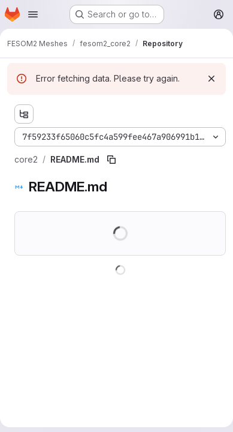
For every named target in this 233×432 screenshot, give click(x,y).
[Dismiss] (211, 78)
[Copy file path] (111, 159)
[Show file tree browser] (24, 114)
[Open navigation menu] (33, 14)
